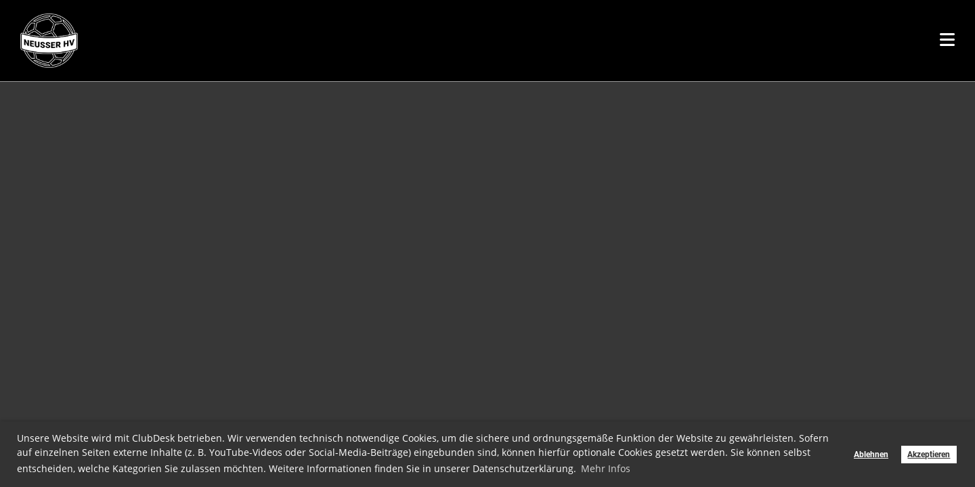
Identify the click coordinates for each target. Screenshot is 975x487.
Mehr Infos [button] (605, 468)
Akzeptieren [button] (928, 454)
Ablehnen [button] (871, 454)
